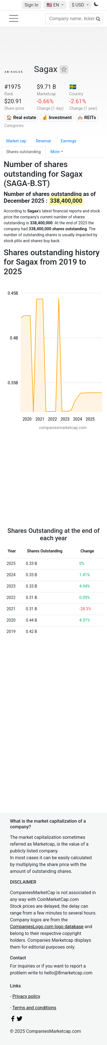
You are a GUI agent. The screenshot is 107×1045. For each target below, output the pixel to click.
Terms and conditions (34, 1007)
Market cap (16, 141)
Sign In (31, 5)
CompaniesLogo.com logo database (46, 926)
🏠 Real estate (21, 117)
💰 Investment (57, 117)
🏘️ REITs (86, 117)
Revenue (43, 141)
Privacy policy (26, 996)
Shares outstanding (23, 151)
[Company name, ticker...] (73, 18)
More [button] (55, 151)
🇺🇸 (53, 5)
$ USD (78, 5)
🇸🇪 (72, 86)
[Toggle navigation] (14, 18)
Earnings (68, 141)
